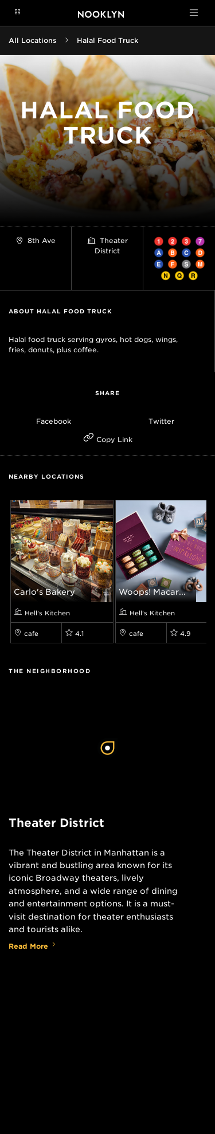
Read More (33, 946)
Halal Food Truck (107, 40)
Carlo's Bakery (44, 591)
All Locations (32, 40)
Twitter (161, 421)
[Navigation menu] (17, 12)
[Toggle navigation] (194, 12)
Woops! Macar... (152, 591)
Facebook (53, 421)
